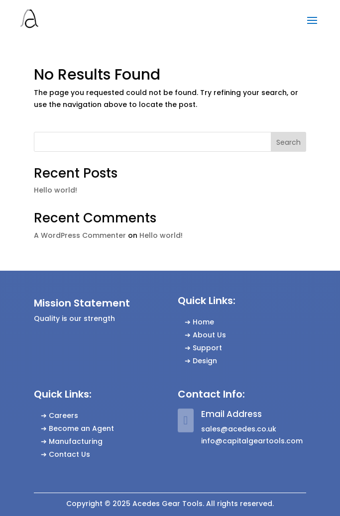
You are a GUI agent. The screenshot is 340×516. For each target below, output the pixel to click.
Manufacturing (76, 441)
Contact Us (69, 454)
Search (288, 142)
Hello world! (55, 190)
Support (207, 348)
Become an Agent (81, 428)
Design (205, 361)
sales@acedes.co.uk (238, 429)
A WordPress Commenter (80, 235)
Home (203, 322)
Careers (63, 415)
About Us (209, 335)
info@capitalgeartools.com (252, 441)
